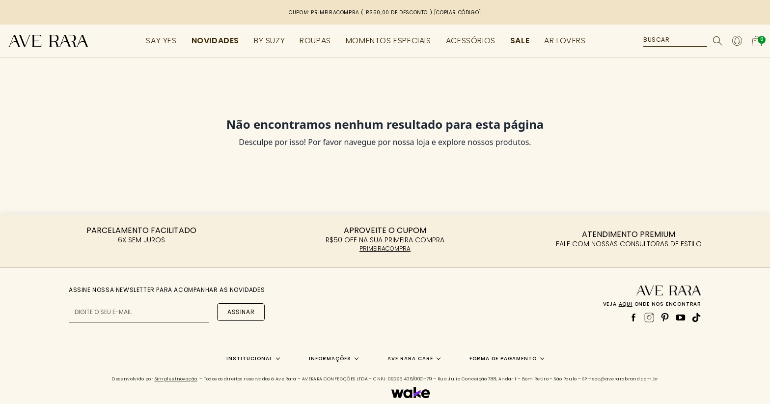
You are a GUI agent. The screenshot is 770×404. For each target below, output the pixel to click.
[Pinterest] (665, 317)
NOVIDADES (215, 40)
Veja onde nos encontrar (652, 304)
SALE (519, 40)
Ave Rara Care (410, 358)
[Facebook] (633, 317)
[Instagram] (649, 317)
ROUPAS (315, 40)
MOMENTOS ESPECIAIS (388, 40)
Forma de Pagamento (503, 358)
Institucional (249, 358)
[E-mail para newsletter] (139, 312)
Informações (330, 358)
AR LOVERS (564, 40)
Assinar (240, 312)
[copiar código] (457, 12)
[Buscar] (717, 41)
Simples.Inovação (176, 379)
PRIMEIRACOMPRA (385, 248)
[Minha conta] (737, 41)
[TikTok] (696, 317)
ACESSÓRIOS (470, 40)
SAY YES (161, 40)
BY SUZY (269, 40)
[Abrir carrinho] (757, 41)
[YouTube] (681, 317)
